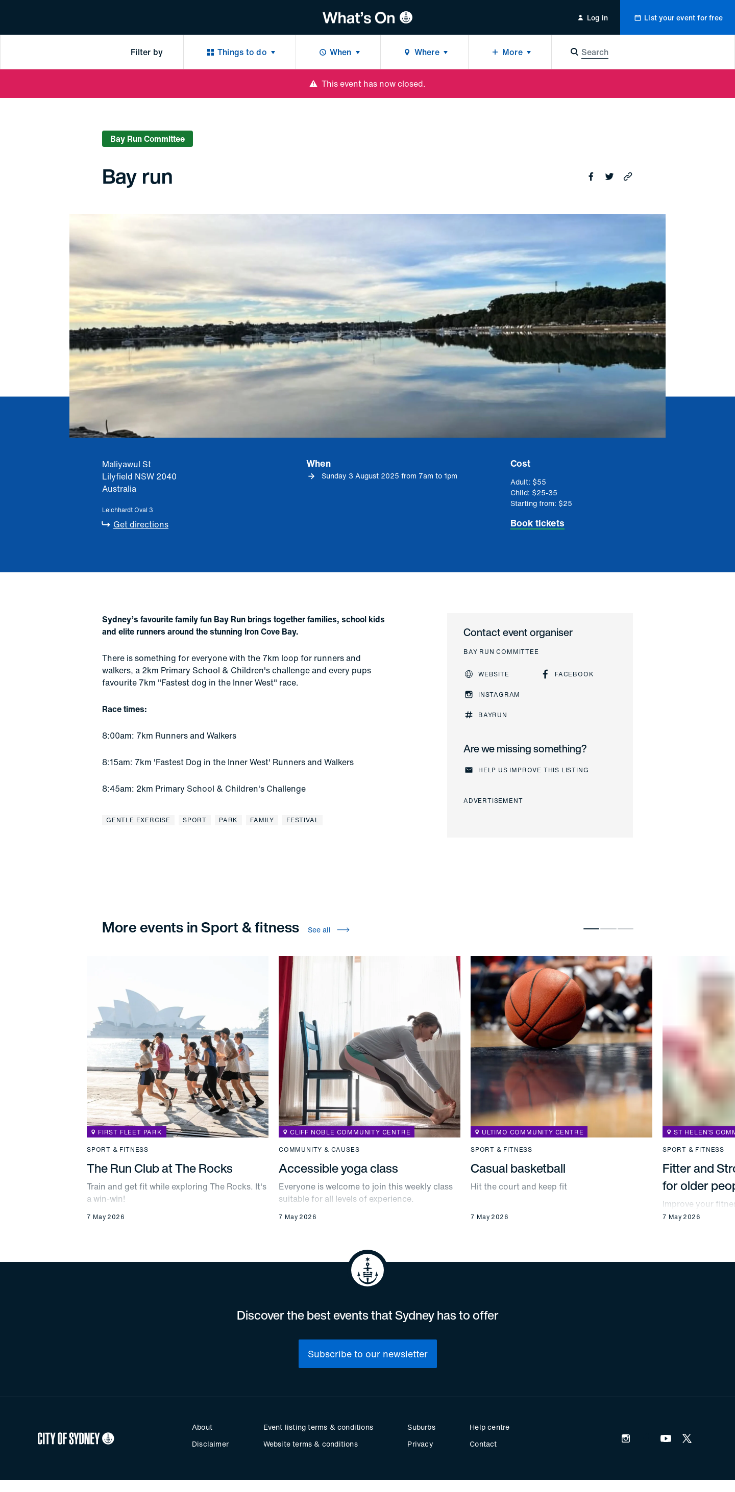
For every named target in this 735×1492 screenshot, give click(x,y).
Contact (483, 1443)
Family (262, 820)
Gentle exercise (138, 820)
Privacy (420, 1443)
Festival (302, 820)
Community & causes (319, 1150)
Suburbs (421, 1427)
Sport (195, 820)
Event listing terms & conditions (318, 1427)
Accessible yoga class (338, 1168)
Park (228, 820)
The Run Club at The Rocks (160, 1168)
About (202, 1427)
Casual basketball (518, 1168)
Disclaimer (210, 1443)
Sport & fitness (118, 1150)
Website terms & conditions (310, 1443)
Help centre (489, 1427)
